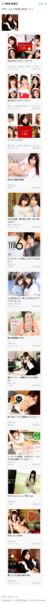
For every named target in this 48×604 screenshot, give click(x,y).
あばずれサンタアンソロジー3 (20, 61)
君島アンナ (29, 66)
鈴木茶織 (18, 106)
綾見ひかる (28, 146)
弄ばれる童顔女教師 (16, 180)
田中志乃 (20, 146)
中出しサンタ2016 (15, 536)
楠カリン (11, 106)
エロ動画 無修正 (9, 3)
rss (16, 597)
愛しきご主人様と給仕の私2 (19, 575)
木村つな (21, 66)
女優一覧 (43, 4)
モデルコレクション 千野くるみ (20, 496)
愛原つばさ (11, 146)
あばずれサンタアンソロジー (19, 100)
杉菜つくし (26, 106)
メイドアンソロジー (16, 140)
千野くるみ (11, 185)
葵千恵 (10, 225)
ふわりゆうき (12, 66)
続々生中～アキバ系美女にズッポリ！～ (24, 417)
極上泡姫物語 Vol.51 (16, 338)
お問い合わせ (7, 597)
